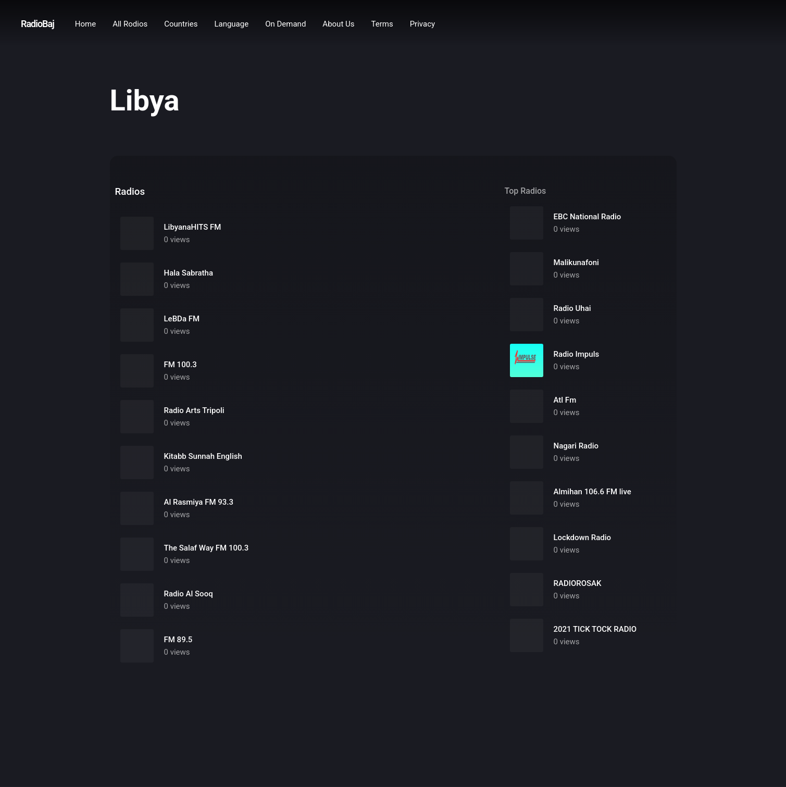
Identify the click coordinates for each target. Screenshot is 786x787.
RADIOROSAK (578, 583)
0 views (177, 239)
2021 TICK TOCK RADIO (595, 629)
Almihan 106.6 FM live (592, 491)
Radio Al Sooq (188, 593)
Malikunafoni (576, 262)
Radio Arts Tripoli (194, 410)
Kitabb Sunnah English (203, 456)
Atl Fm (565, 400)
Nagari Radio (576, 446)
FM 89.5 (178, 639)
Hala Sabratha (189, 273)
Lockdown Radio (583, 537)
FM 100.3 (180, 364)
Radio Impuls (577, 354)
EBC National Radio (587, 216)
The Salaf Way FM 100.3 (206, 548)
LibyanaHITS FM (192, 227)
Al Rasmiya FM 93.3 (199, 502)
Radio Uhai (572, 308)
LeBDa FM (182, 318)
